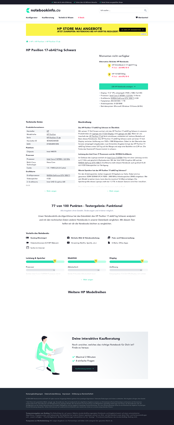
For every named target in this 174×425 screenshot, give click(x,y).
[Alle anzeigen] (87, 279)
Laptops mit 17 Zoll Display (103, 134)
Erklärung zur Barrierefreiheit (82, 394)
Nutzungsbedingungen (34, 394)
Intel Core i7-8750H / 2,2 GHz (121, 95)
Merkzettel (143, 17)
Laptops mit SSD (124, 134)
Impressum (66, 394)
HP (32, 41)
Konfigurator (32, 17)
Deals (82, 17)
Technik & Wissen (66, 17)
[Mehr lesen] (50, 191)
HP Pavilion (39, 41)
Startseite (27, 41)
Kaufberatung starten (83, 369)
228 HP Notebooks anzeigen (122, 87)
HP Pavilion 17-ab (53, 41)
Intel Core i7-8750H (115, 158)
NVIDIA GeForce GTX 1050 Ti (122, 98)
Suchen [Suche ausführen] (145, 10)
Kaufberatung (48, 17)
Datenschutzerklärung (53, 394)
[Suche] (123, 10)
